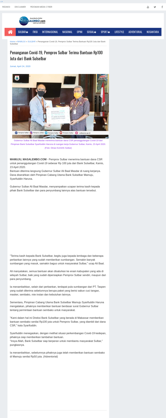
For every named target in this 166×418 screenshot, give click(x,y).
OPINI (79, 32)
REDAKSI (6, 7)
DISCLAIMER (20, 7)
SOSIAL (91, 32)
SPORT (105, 32)
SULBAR (23, 32)
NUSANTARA (153, 32)
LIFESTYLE (119, 32)
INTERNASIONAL (50, 32)
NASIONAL (67, 32)
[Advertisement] (58, 223)
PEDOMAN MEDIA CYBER (41, 7)
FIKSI (35, 32)
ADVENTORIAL (135, 32)
